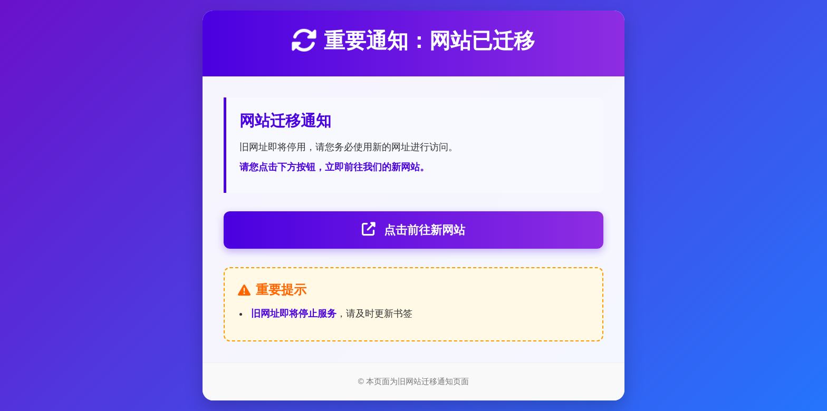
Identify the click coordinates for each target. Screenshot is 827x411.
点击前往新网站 (413, 230)
